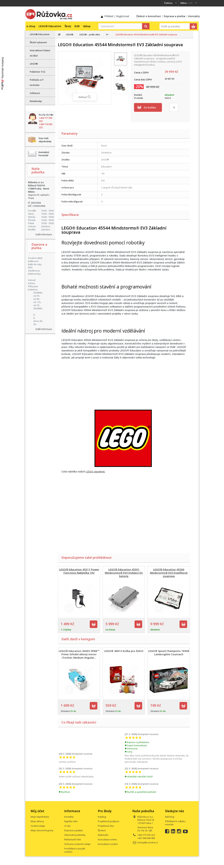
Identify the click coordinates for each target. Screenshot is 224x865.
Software (35, 93)
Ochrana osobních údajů (77, 844)
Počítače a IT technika (37, 82)
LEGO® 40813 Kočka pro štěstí (123, 651)
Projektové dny (106, 825)
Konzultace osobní (108, 844)
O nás (67, 825)
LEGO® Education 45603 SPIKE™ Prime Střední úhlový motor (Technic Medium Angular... (79, 654)
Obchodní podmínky (75, 834)
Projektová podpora (108, 821)
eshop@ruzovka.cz (147, 842)
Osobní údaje (38, 825)
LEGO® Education (50, 26)
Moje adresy (37, 821)
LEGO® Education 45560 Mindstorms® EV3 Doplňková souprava (168, 573)
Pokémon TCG (37, 71)
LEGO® (34, 63)
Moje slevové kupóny (42, 830)
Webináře (103, 834)
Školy (68, 26)
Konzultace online (107, 839)
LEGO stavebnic (95, 471)
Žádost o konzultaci (148, 16)
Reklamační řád (72, 839)
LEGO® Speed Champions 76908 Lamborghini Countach (168, 652)
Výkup (86, 26)
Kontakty (194, 16)
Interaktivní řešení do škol (40, 53)
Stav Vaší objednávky (44, 140)
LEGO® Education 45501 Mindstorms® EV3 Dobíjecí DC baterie (124, 573)
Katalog (102, 816)
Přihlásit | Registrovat (116, 16)
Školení (102, 830)
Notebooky (36, 101)
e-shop (30, 26)
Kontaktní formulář (43, 154)
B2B (77, 26)
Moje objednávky (40, 816)
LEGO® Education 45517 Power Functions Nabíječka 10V (79, 571)
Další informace (44, 234)
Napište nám (71, 821)
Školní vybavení (38, 42)
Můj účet (37, 811)
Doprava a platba (174, 16)
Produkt (138, 98)
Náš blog (169, 816)
